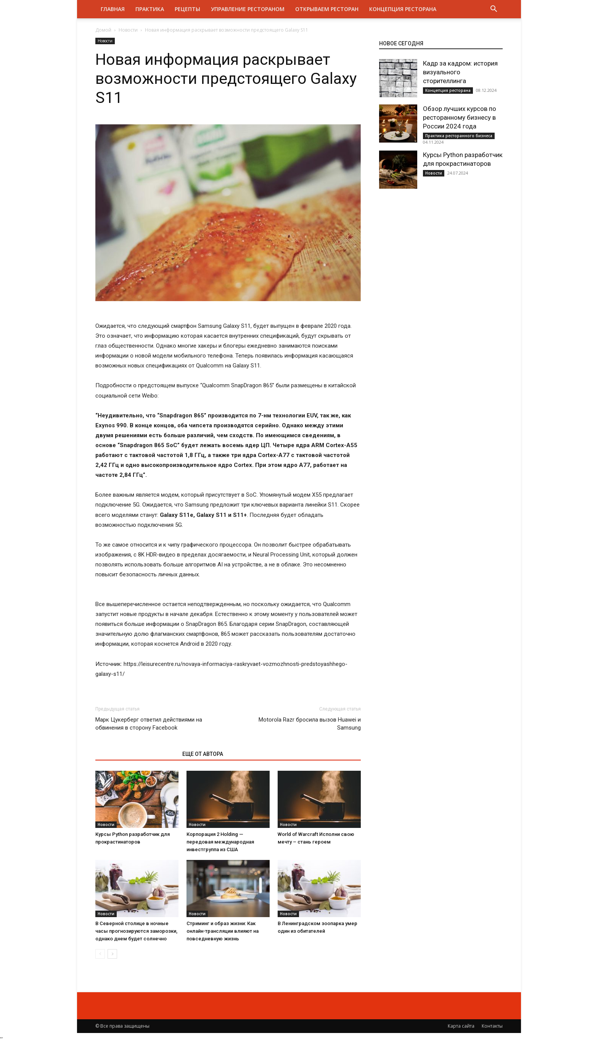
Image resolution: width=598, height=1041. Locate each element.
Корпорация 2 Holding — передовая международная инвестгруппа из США (220, 841)
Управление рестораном (248, 9)
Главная (113, 9)
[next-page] (112, 954)
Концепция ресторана (402, 9)
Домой (103, 30)
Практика (149, 9)
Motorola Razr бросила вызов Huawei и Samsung (310, 723)
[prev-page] (100, 954)
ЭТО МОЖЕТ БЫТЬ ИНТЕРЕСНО (134, 754)
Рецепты (187, 9)
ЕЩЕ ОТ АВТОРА (202, 754)
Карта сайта (461, 1026)
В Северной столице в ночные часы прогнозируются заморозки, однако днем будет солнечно (136, 931)
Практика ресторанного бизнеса (458, 135)
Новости (128, 30)
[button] (493, 9)
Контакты (492, 1026)
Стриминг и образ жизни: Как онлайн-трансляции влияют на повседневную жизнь (222, 931)
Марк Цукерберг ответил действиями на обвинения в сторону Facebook (148, 723)
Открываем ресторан (326, 9)
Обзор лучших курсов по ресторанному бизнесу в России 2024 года (459, 117)
